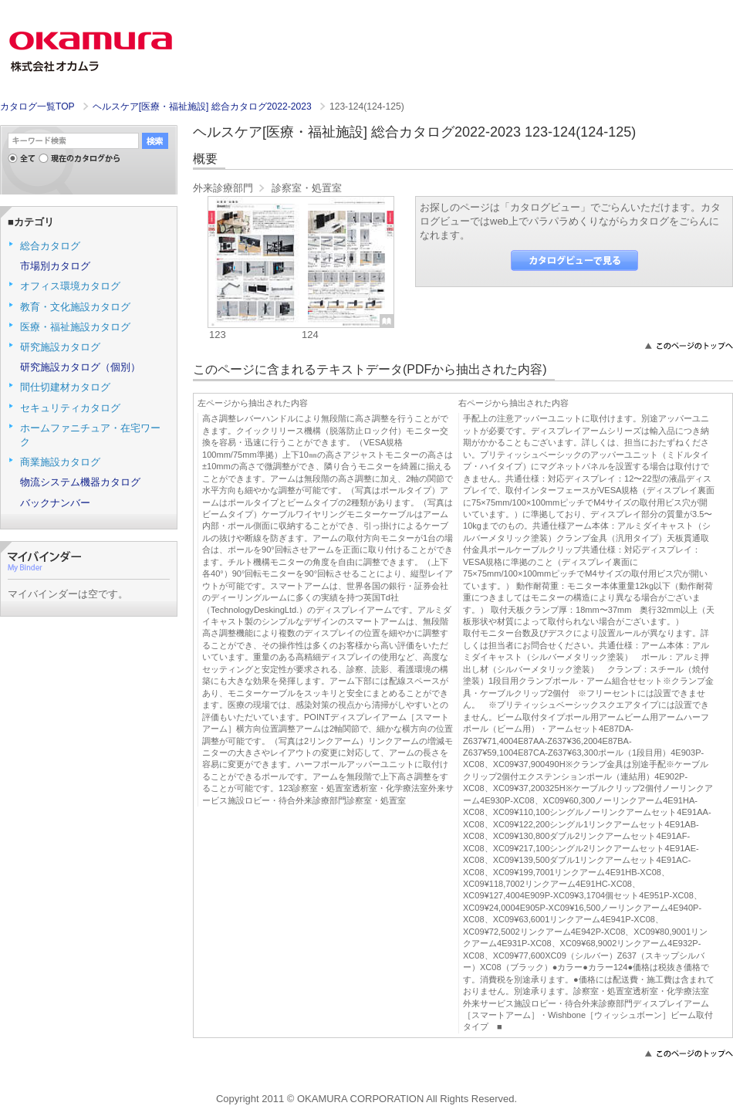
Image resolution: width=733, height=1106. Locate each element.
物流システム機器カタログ (80, 482)
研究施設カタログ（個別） (80, 367)
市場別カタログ (55, 266)
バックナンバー (55, 503)
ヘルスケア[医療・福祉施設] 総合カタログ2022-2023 (203, 106)
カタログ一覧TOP (37, 106)
